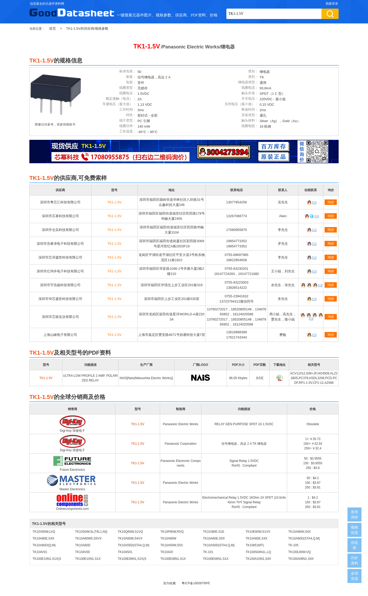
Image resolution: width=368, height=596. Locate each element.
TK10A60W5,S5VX (88, 538)
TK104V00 (82, 552)
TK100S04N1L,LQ (258, 552)
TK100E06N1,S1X (215, 559)
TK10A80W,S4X (299, 532)
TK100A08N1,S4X (301, 559)
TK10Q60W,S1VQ (130, 532)
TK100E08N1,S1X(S (132, 559)
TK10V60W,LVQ (43, 532)
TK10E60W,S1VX (258, 532)
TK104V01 (39, 552)
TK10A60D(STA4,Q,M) (304, 538)
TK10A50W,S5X (171, 545)
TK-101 (208, 552)
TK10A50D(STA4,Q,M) (219, 545)
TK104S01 (125, 552)
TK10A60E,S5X (214, 538)
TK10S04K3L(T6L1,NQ (91, 532)
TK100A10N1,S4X (258, 559)
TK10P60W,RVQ (172, 532)
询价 (330, 202)
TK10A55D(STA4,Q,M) (133, 545)
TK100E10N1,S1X (88, 559)
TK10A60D (82, 545)
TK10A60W (168, 538)
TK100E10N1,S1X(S (46, 559)
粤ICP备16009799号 (196, 583)
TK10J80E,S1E (213, 532)
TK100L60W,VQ (299, 552)
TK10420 (166, 552)
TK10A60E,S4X (256, 538)
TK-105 (293, 545)
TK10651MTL (255, 545)
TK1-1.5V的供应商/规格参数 (87, 28)
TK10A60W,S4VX (130, 538)
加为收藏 (169, 583)
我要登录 (332, 3)
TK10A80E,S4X (43, 538)
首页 (52, 28)
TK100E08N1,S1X (173, 559)
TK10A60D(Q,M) (44, 545)
